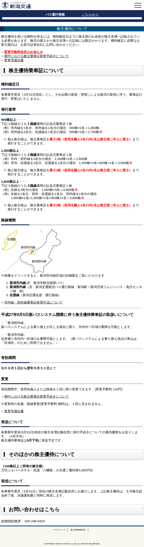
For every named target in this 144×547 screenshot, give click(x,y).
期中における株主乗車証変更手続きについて (36, 56)
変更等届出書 (14, 60)
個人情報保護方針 (78, 530)
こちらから (90, 14)
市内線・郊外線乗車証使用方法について (33, 302)
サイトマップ (59, 530)
